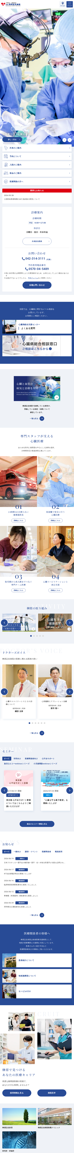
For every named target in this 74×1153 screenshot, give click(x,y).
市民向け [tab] (17, 759)
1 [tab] (31, 636)
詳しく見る (12, 139)
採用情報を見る (17, 1093)
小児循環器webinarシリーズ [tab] (45, 764)
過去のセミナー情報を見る (37, 824)
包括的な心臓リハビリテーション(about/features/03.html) (55, 561)
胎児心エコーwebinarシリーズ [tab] (16, 764)
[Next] (70, 140)
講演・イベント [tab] (31, 852)
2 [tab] (34, 636)
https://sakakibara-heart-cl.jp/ (55, 1118)
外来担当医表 (37, 241)
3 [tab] (37, 636)
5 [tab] (43, 636)
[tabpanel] (37, 78)
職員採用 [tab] (58, 852)
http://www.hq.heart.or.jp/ (19, 1118)
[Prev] (64, 140)
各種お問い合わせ (37, 285)
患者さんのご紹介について (37, 960)
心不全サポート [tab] (48, 759)
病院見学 (52, 1093)
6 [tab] (44, 723)
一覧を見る (34, 418)
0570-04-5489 (39, 269)
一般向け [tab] (17, 852)
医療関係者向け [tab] (31, 759)
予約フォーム (33, 278)
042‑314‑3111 (35, 258)
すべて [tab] (7, 759)
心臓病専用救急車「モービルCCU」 (37, 991)
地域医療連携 (37, 976)
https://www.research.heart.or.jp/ (19, 1141)
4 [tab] (40, 636)
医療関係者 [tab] (46, 852)
